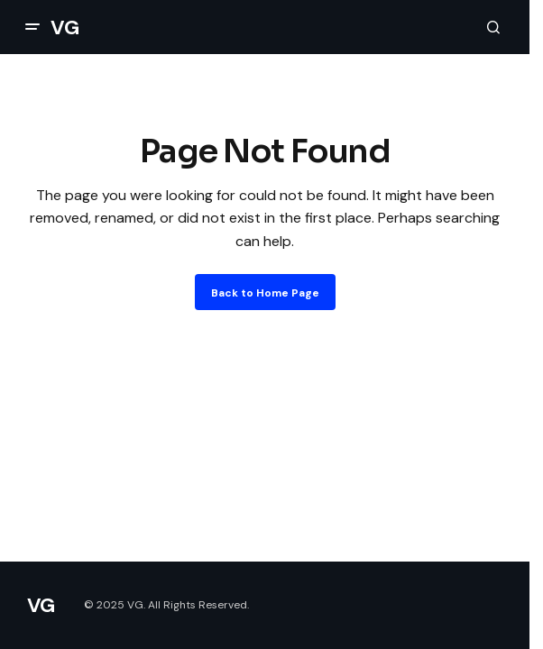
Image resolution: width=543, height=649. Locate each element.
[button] (32, 27)
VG (64, 27)
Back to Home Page (265, 293)
